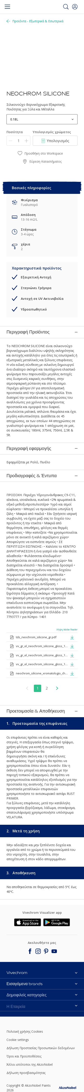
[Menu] (7, 6)
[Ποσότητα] (18, 141)
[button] (75, 6)
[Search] (66, 6)
